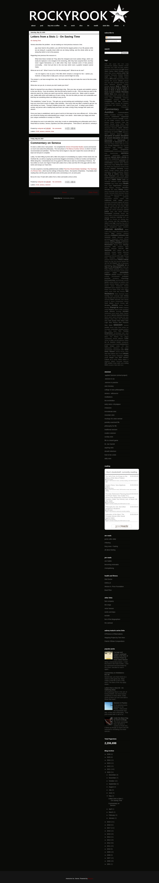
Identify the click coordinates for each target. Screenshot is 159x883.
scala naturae (124, 299)
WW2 (106, 365)
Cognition (125, 103)
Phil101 (115, 263)
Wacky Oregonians (117, 355)
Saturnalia (117, 299)
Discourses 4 (119, 142)
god (106, 174)
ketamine (125, 211)
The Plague (124, 336)
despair (107, 129)
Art (111, 81)
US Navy (125, 346)
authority (126, 80)
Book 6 (119, 90)
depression (108, 127)
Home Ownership (109, 191)
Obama (119, 250)
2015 (109, 834)
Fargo (113, 164)
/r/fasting (108, 543)
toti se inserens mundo (113, 342)
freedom (113, 168)
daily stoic (108, 458)
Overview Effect (115, 256)
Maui (112, 233)
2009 (109, 852)
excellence (116, 161)
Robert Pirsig (116, 289)
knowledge (116, 213)
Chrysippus (108, 99)
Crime (122, 120)
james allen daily (110, 539)
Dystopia (126, 145)
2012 (109, 843)
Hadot (119, 179)
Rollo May (116, 291)
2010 (109, 849)
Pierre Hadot (110, 479)
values (126, 348)
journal (126, 209)
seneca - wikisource (111, 393)
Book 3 (125, 88)
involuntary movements (111, 202)
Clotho (113, 103)
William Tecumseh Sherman (119, 361)
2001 (109, 864)
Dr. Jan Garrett (110, 444)
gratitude (107, 178)
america (119, 73)
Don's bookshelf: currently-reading (121, 472)
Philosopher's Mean (110, 265)
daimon (107, 124)
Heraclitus (125, 187)
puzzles (126, 280)
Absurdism (107, 67)
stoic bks (106, 25)
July (110, 790)
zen (119, 365)
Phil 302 (109, 263)
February (112, 815)
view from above (110, 353)
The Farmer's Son (121, 334)
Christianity (117, 98)
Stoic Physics (113, 322)
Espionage (107, 157)
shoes (121, 307)
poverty (123, 270)
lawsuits (107, 217)
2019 (109, 822)
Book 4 (107, 90)
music (120, 244)
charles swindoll (117, 96)
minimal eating (109, 243)
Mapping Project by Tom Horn (115, 637)
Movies (116, 244)
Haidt (123, 179)
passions (107, 259)
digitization (125, 132)
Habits (114, 179)
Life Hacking (121, 219)
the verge (108, 605)
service (121, 305)
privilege (107, 276)
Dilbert (106, 134)
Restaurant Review (122, 285)
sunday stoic (109, 437)
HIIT (112, 189)
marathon (125, 227)
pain (122, 256)
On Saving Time (36, 40)
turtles (118, 346)
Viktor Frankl (119, 353)
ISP (124, 202)
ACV (115, 67)
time (52, 131)
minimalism (118, 243)
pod (41, 25)
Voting (106, 355)
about (33, 25)
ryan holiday (124, 296)
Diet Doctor (108, 579)
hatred (120, 183)
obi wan (125, 250)
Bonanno (112, 86)
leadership (113, 217)
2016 (109, 831)
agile (122, 69)
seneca (42, 131)
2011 (109, 846)
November (112, 778)
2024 (109, 760)
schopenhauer (119, 301)
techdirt (107, 616)
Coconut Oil (118, 103)
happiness (125, 181)
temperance (109, 333)
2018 (109, 825)
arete (114, 79)
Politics (126, 269)
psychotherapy (120, 280)
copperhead (124, 116)
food (112, 166)
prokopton (125, 276)
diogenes (112, 134)
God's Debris (124, 174)
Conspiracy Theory (122, 114)
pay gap (111, 261)
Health (126, 183)
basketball (116, 82)
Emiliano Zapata (123, 147)
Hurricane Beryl (113, 193)
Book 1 (118, 86)
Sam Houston (119, 297)
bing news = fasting (111, 546)
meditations (109, 397)
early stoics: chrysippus (113, 404)
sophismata (108, 313)
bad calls (110, 82)
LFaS (37, 131)
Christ (111, 97)
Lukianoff (121, 225)
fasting (118, 164)
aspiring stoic (109, 448)
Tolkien (126, 340)
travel (117, 344)
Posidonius (108, 270)
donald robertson (110, 451)
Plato (106, 269)
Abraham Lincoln (123, 65)
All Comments (111, 41)
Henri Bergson (109, 187)
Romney (122, 291)
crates (112, 120)
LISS (106, 221)
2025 (109, 757)
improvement (108, 198)
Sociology (118, 311)
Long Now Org (120, 223)
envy (106, 153)
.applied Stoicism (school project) (116, 375)
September (113, 784)
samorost (125, 297)
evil (127, 159)
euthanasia (123, 159)
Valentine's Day (118, 348)
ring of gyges (124, 287)
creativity (117, 120)
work (118, 363)
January (112, 818)
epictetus (124, 153)
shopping (125, 307)
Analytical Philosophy (111, 75)
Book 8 (107, 92)
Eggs (114, 147)
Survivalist (107, 329)
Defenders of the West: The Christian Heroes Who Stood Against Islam (115, 516)
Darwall (112, 124)
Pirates (124, 267)
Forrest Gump (124, 166)
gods (118, 176)
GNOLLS (108, 583)
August (111, 787)
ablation (115, 65)
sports (110, 317)
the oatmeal (109, 623)
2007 (109, 858)
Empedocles (124, 149)
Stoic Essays (112, 320)
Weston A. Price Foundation (114, 586)
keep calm (113, 211)
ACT (112, 67)
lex (65, 25)
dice (127, 129)
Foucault (107, 168)
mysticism (120, 246)
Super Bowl (117, 327)
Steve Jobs (117, 318)
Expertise (116, 162)
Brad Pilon (108, 590)
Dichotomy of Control (111, 132)
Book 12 (114, 88)
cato (124, 94)
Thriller (126, 338)
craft (108, 120)
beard (106, 84)
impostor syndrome (121, 196)
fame (106, 164)
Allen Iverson (112, 73)
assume (115, 80)
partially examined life (112, 422)
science (126, 301)
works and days (110, 612)
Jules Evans (110, 510)
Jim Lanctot (111, 206)
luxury (126, 225)
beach (126, 82)
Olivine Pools (116, 254)
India (127, 198)
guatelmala (120, 177)
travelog (122, 344)
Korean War (124, 213)
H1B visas (108, 179)
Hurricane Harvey (123, 193)
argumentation (121, 78)
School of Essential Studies (74, 147)
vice (122, 349)
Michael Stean (110, 488)
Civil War (117, 101)
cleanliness (125, 101)
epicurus (107, 155)
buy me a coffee (54, 25)
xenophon (111, 365)
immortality (108, 196)
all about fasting (110, 550)
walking (126, 355)
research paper (124, 284)
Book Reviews (122, 92)
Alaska (126, 69)
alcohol (126, 71)
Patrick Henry (114, 259)
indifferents (108, 200)
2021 (109, 769)
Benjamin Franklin (122, 84)
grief (115, 177)
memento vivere (110, 237)
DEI (127, 126)
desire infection (123, 128)
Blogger (90, 878)
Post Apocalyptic (115, 270)
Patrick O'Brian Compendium (114, 641)
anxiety (120, 77)
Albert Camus (109, 71)
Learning (119, 217)
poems (122, 269)
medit (96, 25)
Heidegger (125, 185)
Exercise (122, 161)
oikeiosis (107, 254)
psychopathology (110, 280)
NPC (114, 250)
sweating (120, 329)
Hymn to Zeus (109, 195)
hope (127, 191)
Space (121, 313)
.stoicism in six (110, 379)
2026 (109, 754)
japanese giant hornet (114, 204)
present (114, 274)
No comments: (57, 128)
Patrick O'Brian (123, 259)
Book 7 (125, 90)
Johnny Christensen (118, 209)
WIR (106, 363)
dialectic (118, 129)
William (120, 359)
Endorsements (109, 151)
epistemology (116, 155)
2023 (109, 763)
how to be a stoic (110, 455)
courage (120, 118)
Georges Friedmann (117, 172)
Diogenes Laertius (122, 134)
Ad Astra (120, 67)
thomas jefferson (118, 338)
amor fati (125, 73)
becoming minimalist (112, 564)
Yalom (116, 365)
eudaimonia (115, 159)
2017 (109, 828)
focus (108, 166)
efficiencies (108, 147)
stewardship (125, 318)
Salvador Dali (111, 297)
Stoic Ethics (121, 320)
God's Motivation (110, 176)
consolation (113, 114)
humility (107, 193)
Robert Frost (108, 289)
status (112, 318)
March (111, 812)
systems (126, 329)
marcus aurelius (114, 229)
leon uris (125, 217)
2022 (109, 766)
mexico (121, 239)
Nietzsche (108, 250)
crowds (112, 122)
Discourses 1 (110, 140)
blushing (107, 86)
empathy (115, 149)
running (107, 296)
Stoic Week (108, 325)
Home (64, 192)
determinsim (112, 129)
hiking (115, 189)
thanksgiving (112, 334)
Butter (115, 94)
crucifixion (118, 122)
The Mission (114, 336)
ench (73, 25)
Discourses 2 (123, 140)
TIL (109, 340)
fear (121, 164)
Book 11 (107, 88)
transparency (108, 344)
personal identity (121, 261)
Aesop (117, 69)
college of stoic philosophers (114, 390)
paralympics (120, 258)
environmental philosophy (121, 151)
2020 (109, 772)
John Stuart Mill (114, 207)
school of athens (110, 301)
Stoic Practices (123, 322)
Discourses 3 (109, 142)
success (126, 325)
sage (106, 297)
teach (115, 331)
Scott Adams (109, 303)
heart (106, 185)
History (120, 189)
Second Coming (119, 303)
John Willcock (124, 207)
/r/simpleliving (109, 568)
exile (127, 161)
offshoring (125, 252)
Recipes (107, 284)
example (107, 161)
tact (106, 331)
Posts (109, 37)
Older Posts (93, 192)
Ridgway (118, 287)
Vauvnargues (116, 349)
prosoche (107, 278)
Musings (125, 245)
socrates (125, 311)
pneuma (116, 269)
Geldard (117, 170)
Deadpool (112, 126)
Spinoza (113, 315)
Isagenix (120, 202)
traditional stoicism (111, 429)
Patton (106, 261)
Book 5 (113, 90)
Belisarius (112, 84)
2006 (109, 861)
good (126, 176)
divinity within (119, 143)
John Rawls (121, 206)
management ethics (116, 227)
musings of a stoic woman (113, 419)
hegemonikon (117, 185)
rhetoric (113, 287)
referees (112, 284)
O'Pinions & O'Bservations (114, 634)
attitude (120, 81)
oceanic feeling (116, 252)
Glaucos (126, 172)
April (110, 809)
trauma (114, 344)
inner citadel (117, 200)
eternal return (116, 157)
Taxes (110, 331)
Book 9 (113, 92)
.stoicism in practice (111, 382)
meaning (118, 233)
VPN (110, 355)
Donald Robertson (114, 145)
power (126, 270)
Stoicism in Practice (120, 703)
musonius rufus (110, 246)
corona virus (108, 118)
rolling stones (108, 291)
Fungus (126, 168)
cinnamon (116, 99)
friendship (120, 168)
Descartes (114, 127)
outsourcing (108, 256)
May (110, 796)
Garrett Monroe (110, 502)
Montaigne (125, 243)
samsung (107, 299)
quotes (107, 282)
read (127, 282)
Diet (120, 132)
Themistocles (108, 338)
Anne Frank (113, 77)
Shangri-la (114, 307)
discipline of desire (120, 138)
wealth (106, 357)
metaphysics (115, 239)
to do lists (116, 340)
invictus (126, 200)
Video (126, 351)
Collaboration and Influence (113, 105)
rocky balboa (124, 289)
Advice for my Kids (110, 69)
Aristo (126, 78)
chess (116, 25)
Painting (126, 256)
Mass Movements (118, 231)
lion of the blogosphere (112, 619)
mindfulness (124, 241)
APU (111, 79)
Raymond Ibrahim (111, 519)
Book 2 (120, 88)
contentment (115, 116)
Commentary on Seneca (46, 142)
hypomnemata (118, 195)
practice (107, 272)
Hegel (110, 185)
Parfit (127, 258)
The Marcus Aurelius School (75, 149)
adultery (126, 67)
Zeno (121, 365)
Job (116, 206)
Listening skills (112, 221)
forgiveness (117, 166)
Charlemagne (108, 96)
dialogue (123, 129)
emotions (107, 149)
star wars (125, 317)
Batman (122, 82)
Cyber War (125, 122)
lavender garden (123, 215)
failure (121, 162)
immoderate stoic (110, 411)
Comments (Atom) (68, 198)
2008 (109, 855)
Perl (115, 261)
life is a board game (111, 440)
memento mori (123, 235)
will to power (113, 359)
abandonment (108, 65)
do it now (125, 143)
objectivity (107, 252)
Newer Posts (35, 192)
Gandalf (111, 170)
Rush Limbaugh (114, 296)
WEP (120, 357)
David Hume (120, 124)
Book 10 (125, 86)
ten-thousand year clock (121, 333)
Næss (126, 246)
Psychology (124, 278)
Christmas (125, 97)
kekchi (120, 211)
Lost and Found (114, 225)
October (112, 781)
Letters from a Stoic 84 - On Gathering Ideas (114, 689)
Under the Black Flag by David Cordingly (121, 719)
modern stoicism (110, 433)
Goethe (122, 176)
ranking (111, 282)
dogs (106, 145)
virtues (125, 353)
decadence (123, 126)
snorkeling (125, 309)
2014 (109, 837)
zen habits (108, 561)
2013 (109, 840)
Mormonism (109, 245)
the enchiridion (110, 400)
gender (122, 170)
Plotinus (111, 269)
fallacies (126, 162)
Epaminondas (114, 153)
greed (112, 178)
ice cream (125, 195)
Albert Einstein (119, 71)
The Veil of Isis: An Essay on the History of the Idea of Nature (116, 477)
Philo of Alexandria (123, 263)
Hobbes (126, 189)
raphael (116, 282)
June (111, 793)
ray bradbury (121, 282)
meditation (114, 235)
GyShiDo (125, 177)
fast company (109, 601)
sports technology (118, 317)
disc (81, 25)
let (88, 25)
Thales (106, 334)
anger (106, 77)
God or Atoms (113, 174)
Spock (106, 317)
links (127, 219)
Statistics (107, 318)
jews (106, 206)
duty (121, 145)
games (106, 170)
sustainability (114, 329)
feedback (125, 164)
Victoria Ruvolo (120, 351)
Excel (111, 161)
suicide (107, 327)
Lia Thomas (113, 219)
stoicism (47, 131)
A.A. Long (125, 64)
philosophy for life (111, 426)
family (109, 164)
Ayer (106, 82)
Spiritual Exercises (122, 315)
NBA (127, 248)
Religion (117, 284)
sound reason (115, 313)
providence (116, 278)
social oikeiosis (110, 311)
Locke (110, 223)
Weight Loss (113, 357)
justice (107, 211)
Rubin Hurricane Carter (121, 294)
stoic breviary (109, 386)
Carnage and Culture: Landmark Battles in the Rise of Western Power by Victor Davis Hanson (121, 656)
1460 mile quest (110, 64)
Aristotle (107, 80)
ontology (126, 254)
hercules (107, 189)
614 (119, 64)
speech (109, 315)
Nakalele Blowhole (110, 248)
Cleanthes (107, 103)
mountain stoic (110, 415)
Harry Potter (114, 183)
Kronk (106, 215)
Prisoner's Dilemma (122, 274)
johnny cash (108, 209)
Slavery (117, 309)
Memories (120, 237)
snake (120, 309)
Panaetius (112, 258)
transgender (125, 342)
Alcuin (106, 73)
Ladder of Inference (113, 215)
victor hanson (109, 608)
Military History (115, 241)
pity (127, 267)
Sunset (112, 327)
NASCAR (121, 248)
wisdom (110, 363)
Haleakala (107, 181)
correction (115, 118)
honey (116, 191)
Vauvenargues (108, 349)
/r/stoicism (108, 408)
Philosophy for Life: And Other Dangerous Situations (115, 507)
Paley (106, 258)
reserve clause (109, 285)
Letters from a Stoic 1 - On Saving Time (55, 36)
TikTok (106, 340)
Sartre (112, 299)
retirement (108, 287)
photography (117, 267)
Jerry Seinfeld (124, 204)
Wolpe (115, 363)
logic (114, 223)
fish (105, 166)
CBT (127, 94)
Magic (106, 227)
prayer (115, 272)
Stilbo (106, 320)
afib (120, 69)
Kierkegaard (108, 213)
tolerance (121, 340)
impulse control (119, 198)
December (112, 775)
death (117, 126)
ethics (109, 159)
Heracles (118, 187)
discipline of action (112, 136)
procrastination (116, 276)
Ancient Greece (123, 75)
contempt (107, 116)
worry (122, 363)
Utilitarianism (108, 348)
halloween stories (116, 181)
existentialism (109, 163)
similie (106, 309)
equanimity (125, 155)
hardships (108, 183)
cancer (120, 94)
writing (126, 363)
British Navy (109, 94)
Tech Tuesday (123, 331)
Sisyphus (111, 309)
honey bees (122, 191)
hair (127, 179)
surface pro (125, 327)
